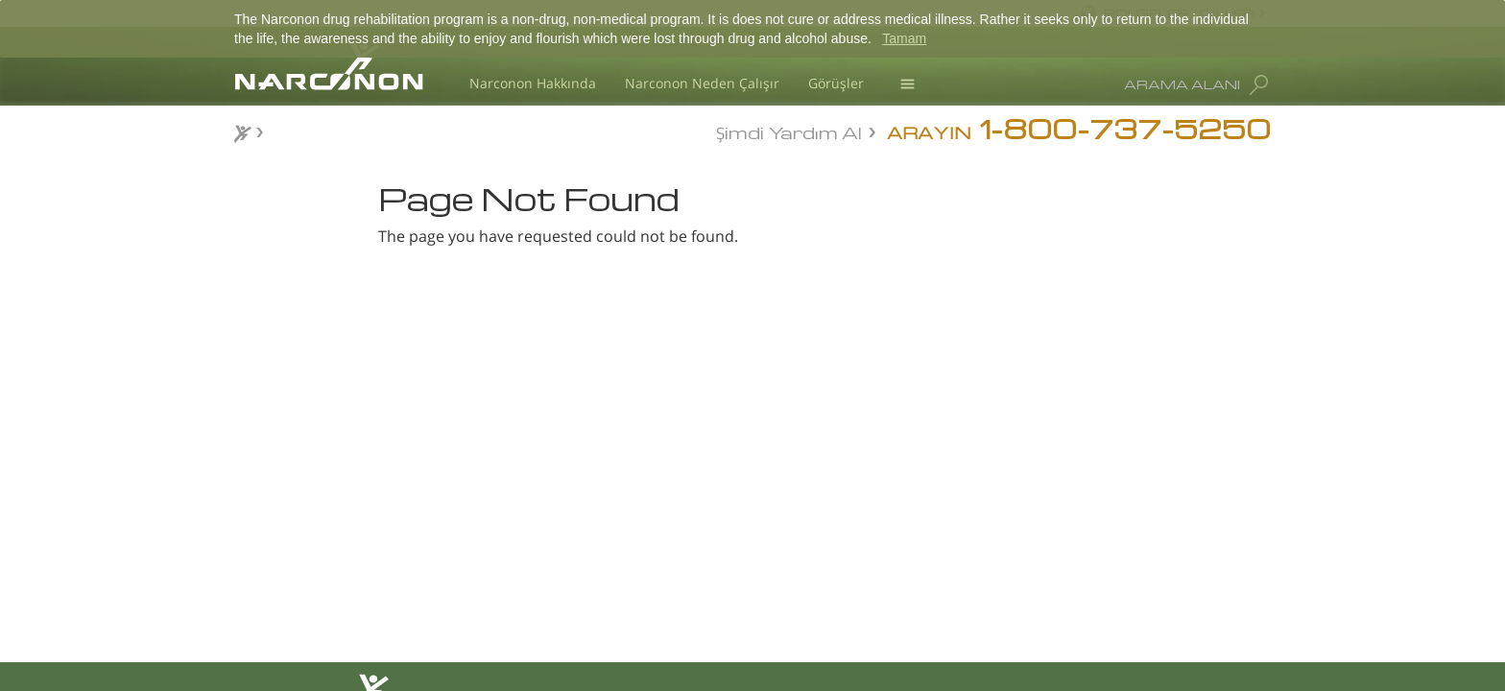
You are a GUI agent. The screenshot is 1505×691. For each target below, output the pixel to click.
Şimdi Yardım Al (789, 131)
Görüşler (836, 83)
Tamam (904, 38)
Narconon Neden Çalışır (702, 83)
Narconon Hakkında (532, 83)
